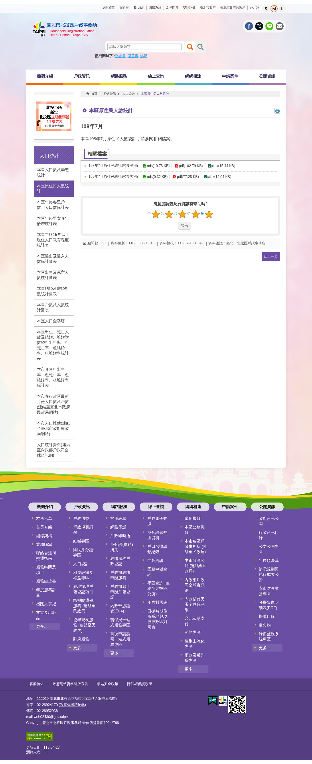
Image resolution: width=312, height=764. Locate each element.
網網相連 (193, 76)
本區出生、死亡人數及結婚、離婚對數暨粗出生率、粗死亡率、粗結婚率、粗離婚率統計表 (53, 345)
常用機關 (193, 518)
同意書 (133, 56)
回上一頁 (271, 256)
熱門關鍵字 (104, 56)
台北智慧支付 (195, 621)
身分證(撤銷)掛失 (121, 547)
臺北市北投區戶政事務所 (65, 29)
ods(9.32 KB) (157, 177)
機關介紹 (45, 76)
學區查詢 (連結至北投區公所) (158, 588)
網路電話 (118, 527)
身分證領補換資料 (157, 535)
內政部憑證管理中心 (120, 608)
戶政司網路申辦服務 (120, 575)
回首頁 (124, 7)
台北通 (254, 7)
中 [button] (274, 8)
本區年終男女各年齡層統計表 (53, 221)
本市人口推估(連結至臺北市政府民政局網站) (53, 428)
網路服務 (119, 76)
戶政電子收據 (157, 521)
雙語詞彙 (189, 7)
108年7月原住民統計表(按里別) (113, 166)
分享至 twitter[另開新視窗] (259, 26)
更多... (41, 626)
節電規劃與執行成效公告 (269, 574)
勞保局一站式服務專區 (120, 622)
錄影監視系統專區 (269, 636)
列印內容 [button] (277, 111)
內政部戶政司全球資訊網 (195, 585)
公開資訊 (267, 76)
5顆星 (209, 214)
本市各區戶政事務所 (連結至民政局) (196, 546)
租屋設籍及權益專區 (83, 575)
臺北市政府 (208, 7)
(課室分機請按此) (72, 704)
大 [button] (282, 8)
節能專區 (193, 632)
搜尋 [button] (190, 47)
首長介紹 (44, 527)
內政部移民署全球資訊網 (195, 604)
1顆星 (156, 214)
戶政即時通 (120, 536)
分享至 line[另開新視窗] (269, 26)
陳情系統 (155, 7)
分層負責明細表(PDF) (269, 605)
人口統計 (49, 156)
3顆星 (182, 214)
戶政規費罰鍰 (83, 530)
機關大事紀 (46, 604)
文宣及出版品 (46, 615)
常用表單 (118, 518)
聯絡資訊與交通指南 (46, 556)
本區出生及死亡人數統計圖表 (53, 275)
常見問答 (172, 7)
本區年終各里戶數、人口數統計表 (53, 205)
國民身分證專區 (83, 552)
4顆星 (196, 214)
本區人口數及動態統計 (53, 172)
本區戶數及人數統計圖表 (53, 307)
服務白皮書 (46, 581)
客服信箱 (37, 684)
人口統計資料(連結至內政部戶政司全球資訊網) (53, 450)
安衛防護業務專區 (269, 591)
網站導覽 (109, 7)
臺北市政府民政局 (232, 7)
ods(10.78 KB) (158, 166)
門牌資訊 (155, 560)
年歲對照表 (157, 602)
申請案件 (230, 76)
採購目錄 (267, 616)
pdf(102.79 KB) (190, 166)
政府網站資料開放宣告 (70, 684)
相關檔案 (97, 154)
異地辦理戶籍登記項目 (83, 589)
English (139, 7)
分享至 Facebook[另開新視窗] (249, 26)
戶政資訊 (82, 76)
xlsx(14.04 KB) (218, 177)
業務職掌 (44, 544)
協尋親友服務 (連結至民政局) (84, 625)
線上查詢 (156, 76)
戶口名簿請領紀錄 (157, 549)
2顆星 (169, 214)
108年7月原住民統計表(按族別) (113, 176)
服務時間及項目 (46, 570)
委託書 (120, 56)
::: (100, 8)
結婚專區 (81, 541)
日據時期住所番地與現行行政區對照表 (157, 619)
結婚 (143, 56)
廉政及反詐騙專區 (195, 658)
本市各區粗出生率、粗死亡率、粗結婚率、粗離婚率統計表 (53, 377)
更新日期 (33, 747)
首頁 (94, 94)
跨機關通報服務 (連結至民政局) (84, 605)
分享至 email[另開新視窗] (280, 26)
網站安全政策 (107, 684)
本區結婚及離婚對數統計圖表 (53, 291)
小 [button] (265, 8)
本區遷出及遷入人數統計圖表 (53, 259)
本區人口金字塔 (51, 321)
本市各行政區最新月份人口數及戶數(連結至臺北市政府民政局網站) (53, 404)
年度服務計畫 (46, 592)
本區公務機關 (195, 530)
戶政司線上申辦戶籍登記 (120, 591)
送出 (174, 226)
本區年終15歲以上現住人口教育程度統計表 (53, 239)
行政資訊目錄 (269, 535)
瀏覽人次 (33, 752)
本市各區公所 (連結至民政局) (196, 565)
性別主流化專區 (195, 644)
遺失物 (265, 625)
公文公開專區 (269, 549)
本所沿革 (44, 518)
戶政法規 (81, 518)
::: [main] (83, 94)
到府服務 (81, 639)
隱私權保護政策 (139, 684)
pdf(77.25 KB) (187, 177)
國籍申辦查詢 (157, 572)
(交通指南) (108, 698)
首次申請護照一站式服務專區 (120, 639)
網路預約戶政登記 (120, 561)
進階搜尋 (200, 47)
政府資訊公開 (269, 521)
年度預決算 (269, 560)
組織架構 (44, 536)
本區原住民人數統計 (53, 188)
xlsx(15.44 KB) (222, 166)
